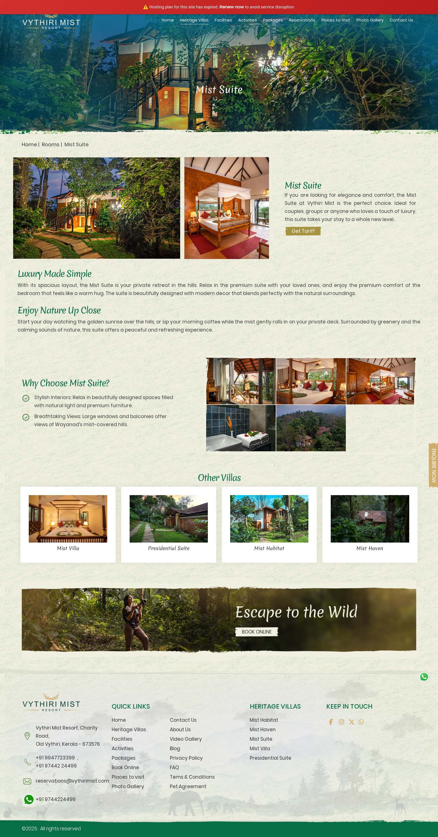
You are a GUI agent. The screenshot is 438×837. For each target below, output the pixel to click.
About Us (180, 729)
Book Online (125, 767)
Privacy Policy (186, 758)
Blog (175, 748)
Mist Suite (261, 739)
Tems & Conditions (192, 777)
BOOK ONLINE (257, 632)
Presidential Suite (270, 758)
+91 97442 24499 (56, 765)
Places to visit (128, 777)
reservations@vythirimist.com (72, 781)
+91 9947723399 (55, 757)
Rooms (50, 144)
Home (168, 20)
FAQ (174, 767)
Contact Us (401, 20)
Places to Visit (336, 20)
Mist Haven (263, 729)
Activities (247, 20)
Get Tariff (303, 231)
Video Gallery (186, 739)
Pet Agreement (188, 786)
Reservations (302, 20)
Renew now (232, 7)
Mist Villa (260, 748)
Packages (273, 20)
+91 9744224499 (49, 799)
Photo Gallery (370, 20)
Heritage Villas (194, 20)
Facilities (223, 20)
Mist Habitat (264, 720)
